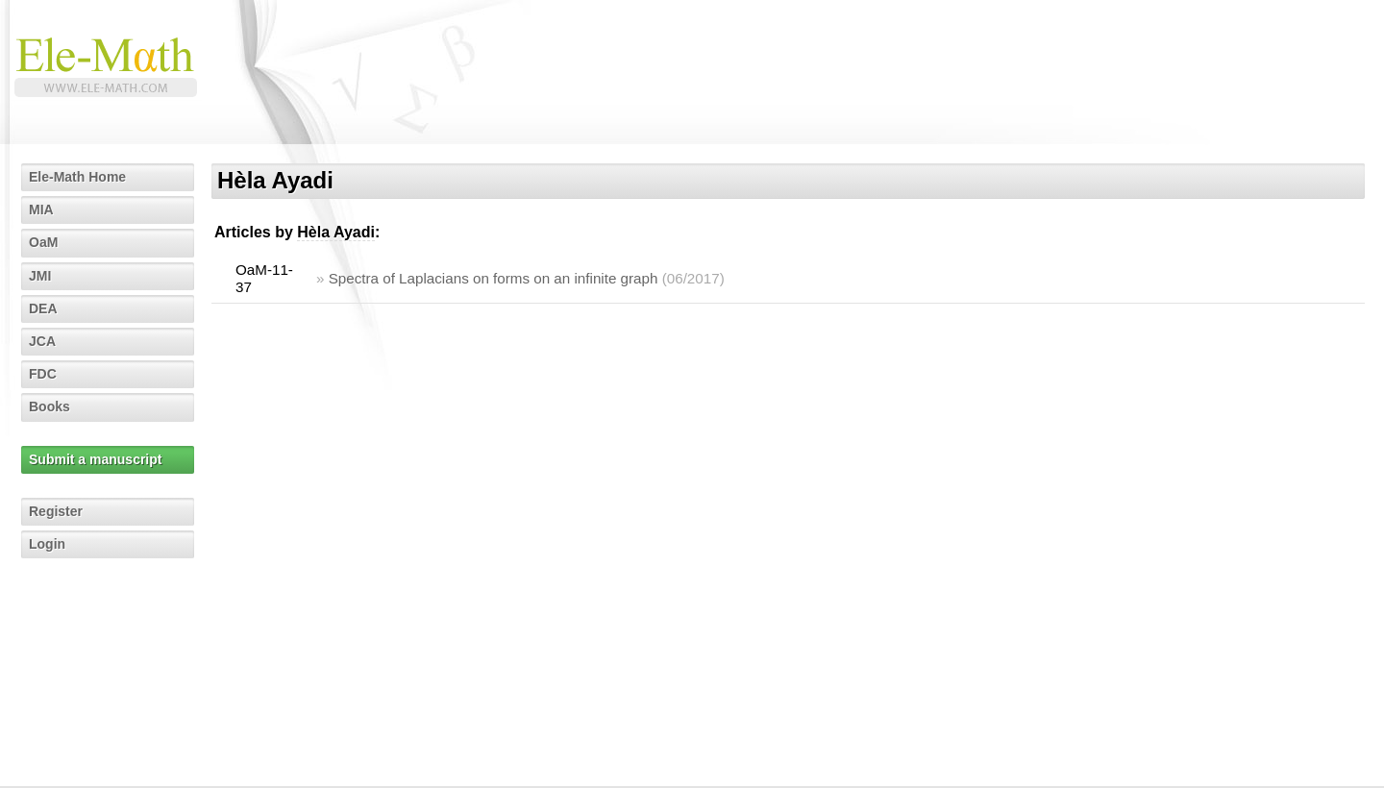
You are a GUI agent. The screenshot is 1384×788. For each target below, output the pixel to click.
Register (56, 511)
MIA (41, 209)
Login (47, 544)
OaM (43, 242)
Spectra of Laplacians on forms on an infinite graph (493, 278)
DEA (43, 308)
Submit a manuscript (95, 459)
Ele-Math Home (77, 177)
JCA (42, 341)
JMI (40, 275)
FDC (43, 374)
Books (49, 406)
